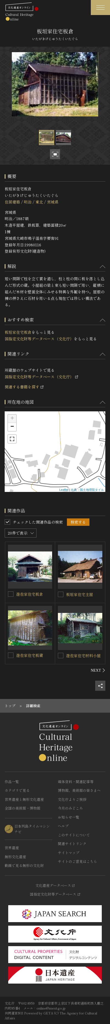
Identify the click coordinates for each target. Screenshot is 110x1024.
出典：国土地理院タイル (87, 489)
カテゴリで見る (17, 790)
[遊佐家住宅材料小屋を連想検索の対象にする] (60, 655)
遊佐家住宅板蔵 (29, 655)
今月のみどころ (70, 808)
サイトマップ (68, 852)
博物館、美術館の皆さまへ (79, 790)
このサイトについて (74, 834)
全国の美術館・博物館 (22, 808)
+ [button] (12, 419)
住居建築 (12, 202)
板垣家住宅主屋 (79, 594)
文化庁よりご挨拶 (72, 799)
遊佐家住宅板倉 (29, 594)
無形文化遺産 (15, 856)
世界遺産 (12, 847)
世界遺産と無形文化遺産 (24, 799)
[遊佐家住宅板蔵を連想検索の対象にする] (10, 655)
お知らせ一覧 (68, 817)
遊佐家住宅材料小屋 (83, 655)
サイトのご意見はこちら (77, 861)
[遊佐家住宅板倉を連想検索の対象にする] (10, 594)
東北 (39, 202)
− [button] (12, 427)
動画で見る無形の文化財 (24, 865)
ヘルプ (63, 825)
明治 (28, 202)
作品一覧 (12, 781)
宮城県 (52, 202)
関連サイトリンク (72, 843)
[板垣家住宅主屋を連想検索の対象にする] (60, 594)
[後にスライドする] (98, 670)
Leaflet (63, 489)
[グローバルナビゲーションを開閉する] (100, 7)
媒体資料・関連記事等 (76, 781)
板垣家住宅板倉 (18, 332)
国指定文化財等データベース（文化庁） (39, 338)
